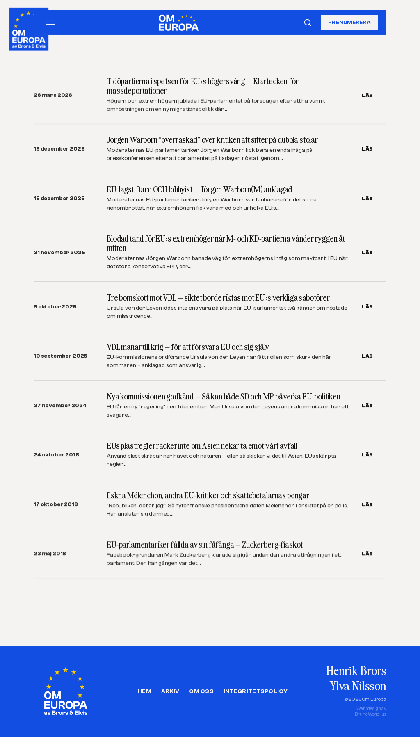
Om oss (201, 691)
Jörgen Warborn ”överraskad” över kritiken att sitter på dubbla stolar (212, 139)
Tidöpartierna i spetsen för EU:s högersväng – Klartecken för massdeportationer (202, 85)
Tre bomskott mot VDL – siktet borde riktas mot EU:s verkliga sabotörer (218, 297)
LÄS (367, 95)
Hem (144, 691)
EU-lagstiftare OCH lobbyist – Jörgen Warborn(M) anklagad (199, 189)
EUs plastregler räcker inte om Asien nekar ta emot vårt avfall (202, 446)
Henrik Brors (356, 670)
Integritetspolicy (256, 691)
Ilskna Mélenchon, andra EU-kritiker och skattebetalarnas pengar (208, 495)
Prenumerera (349, 22)
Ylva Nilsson (358, 685)
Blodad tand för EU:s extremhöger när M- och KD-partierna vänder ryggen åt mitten (226, 243)
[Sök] (307, 22)
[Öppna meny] (50, 22)
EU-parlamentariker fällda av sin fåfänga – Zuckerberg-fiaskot (205, 545)
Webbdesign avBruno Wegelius (370, 711)
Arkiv (170, 691)
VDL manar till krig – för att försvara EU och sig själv (188, 346)
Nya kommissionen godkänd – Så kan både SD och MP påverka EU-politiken (223, 396)
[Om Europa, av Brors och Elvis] (29, 27)
